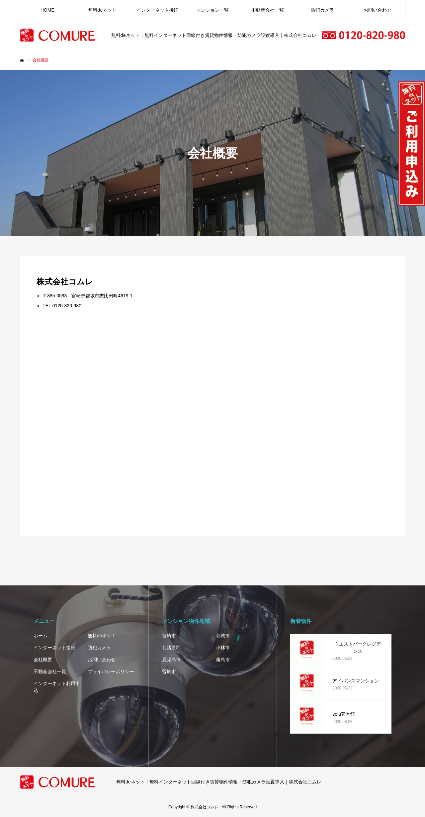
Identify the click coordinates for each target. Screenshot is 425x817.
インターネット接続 (157, 10)
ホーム (40, 635)
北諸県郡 (171, 647)
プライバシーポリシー (111, 671)
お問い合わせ (377, 10)
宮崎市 (169, 635)
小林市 (223, 647)
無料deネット (102, 10)
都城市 (223, 635)
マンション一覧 (212, 10)
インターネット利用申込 (57, 687)
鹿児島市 (171, 659)
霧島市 (223, 659)
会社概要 (43, 659)
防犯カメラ (322, 10)
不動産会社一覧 (267, 10)
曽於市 (169, 671)
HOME (47, 10)
